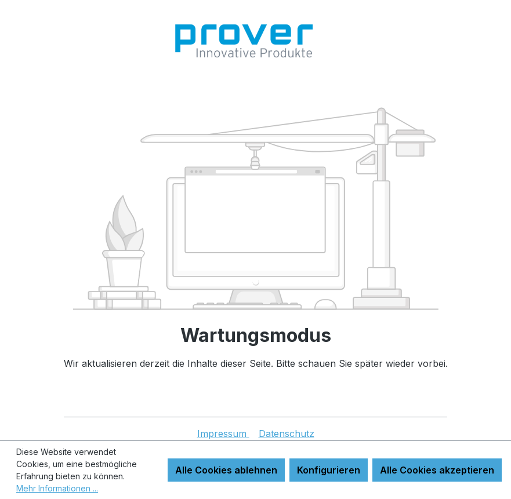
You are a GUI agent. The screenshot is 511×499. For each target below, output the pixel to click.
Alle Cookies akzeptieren (437, 470)
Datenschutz (286, 433)
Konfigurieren (328, 470)
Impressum (223, 433)
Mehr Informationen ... (57, 488)
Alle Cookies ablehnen (226, 470)
